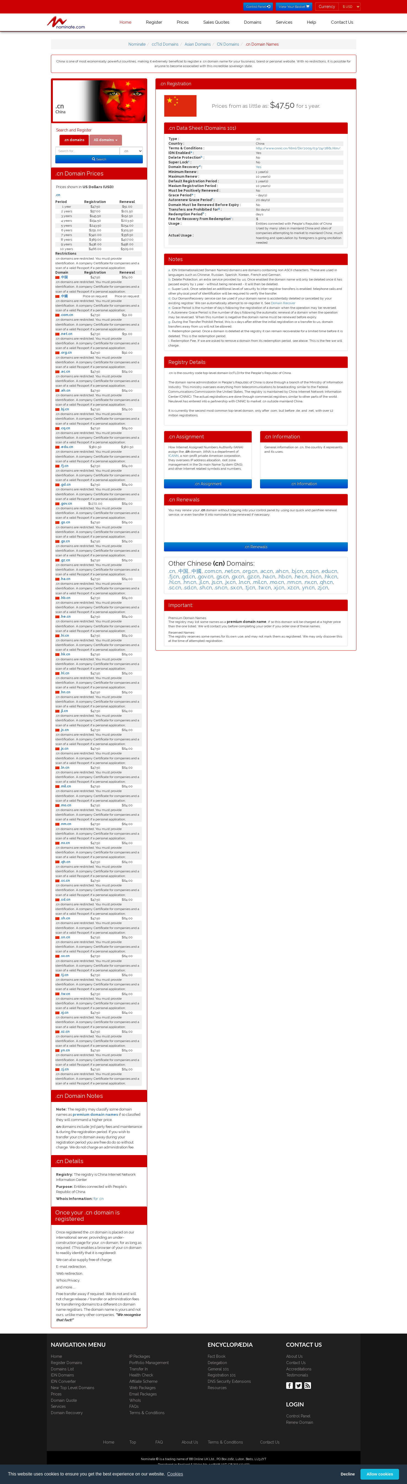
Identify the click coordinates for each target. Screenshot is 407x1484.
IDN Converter (63, 1381)
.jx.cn (64, 749)
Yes (258, 167)
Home (125, 22)
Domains (252, 22)
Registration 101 (222, 1375)
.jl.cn (63, 711)
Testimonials (297, 1375)
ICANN (173, 456)
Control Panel (298, 1416)
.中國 (63, 296)
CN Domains (228, 44)
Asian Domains (198, 44)
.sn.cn (64, 937)
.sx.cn (64, 956)
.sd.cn (64, 900)
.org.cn (65, 352)
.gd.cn (65, 485)
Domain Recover (283, 303)
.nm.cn (65, 824)
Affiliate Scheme (143, 1381)
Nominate (137, 44)
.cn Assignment (208, 484)
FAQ (159, 1442)
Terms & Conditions (147, 1413)
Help (311, 22)
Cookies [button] (175, 1474)
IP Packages (139, 1356)
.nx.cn (64, 843)
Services (284, 22)
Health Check (141, 1375)
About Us (294, 1356)
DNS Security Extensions (229, 1381)
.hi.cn (64, 635)
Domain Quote (64, 1400)
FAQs (134, 1406)
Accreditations (299, 1369)
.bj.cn (64, 409)
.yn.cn (64, 1050)
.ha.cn (64, 579)
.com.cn (66, 315)
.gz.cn (64, 560)
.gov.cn (65, 503)
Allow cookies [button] (380, 1474)
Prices (183, 22)
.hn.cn (64, 692)
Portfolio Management (149, 1363)
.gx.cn (64, 541)
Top (132, 1442)
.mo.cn (65, 805)
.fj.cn (64, 466)
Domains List (62, 1369)
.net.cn (65, 334)
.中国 (63, 277)
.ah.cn (64, 390)
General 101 (218, 1369)
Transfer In (138, 1369)
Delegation (217, 1363)
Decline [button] (348, 1474)
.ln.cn (64, 768)
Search (99, 159)
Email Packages (143, 1394)
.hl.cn (64, 673)
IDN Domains (62, 1375)
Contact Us (342, 22)
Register (154, 22)
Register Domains (66, 1363)
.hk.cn (64, 654)
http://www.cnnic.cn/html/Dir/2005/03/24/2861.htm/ (298, 148)
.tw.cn (64, 994)
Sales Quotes (216, 22)
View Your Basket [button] (294, 7)
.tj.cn (64, 975)
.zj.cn (64, 1069)
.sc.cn (64, 881)
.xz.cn (64, 1032)
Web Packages (142, 1388)
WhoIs (135, 1400)
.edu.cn (66, 447)
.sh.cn (64, 918)
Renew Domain (299, 1422)
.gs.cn (64, 522)
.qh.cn (64, 862)
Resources (217, 1388)
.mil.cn (65, 786)
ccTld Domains (165, 44)
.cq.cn (64, 428)
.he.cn (65, 617)
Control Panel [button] (258, 7)
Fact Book (216, 1356)
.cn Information (304, 484)
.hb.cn (64, 598)
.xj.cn (64, 1013)
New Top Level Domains (72, 1388)
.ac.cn (64, 371)
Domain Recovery (67, 1413)
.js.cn (64, 730)
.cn (57, 195)
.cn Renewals (255, 547)
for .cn (99, 1199)
